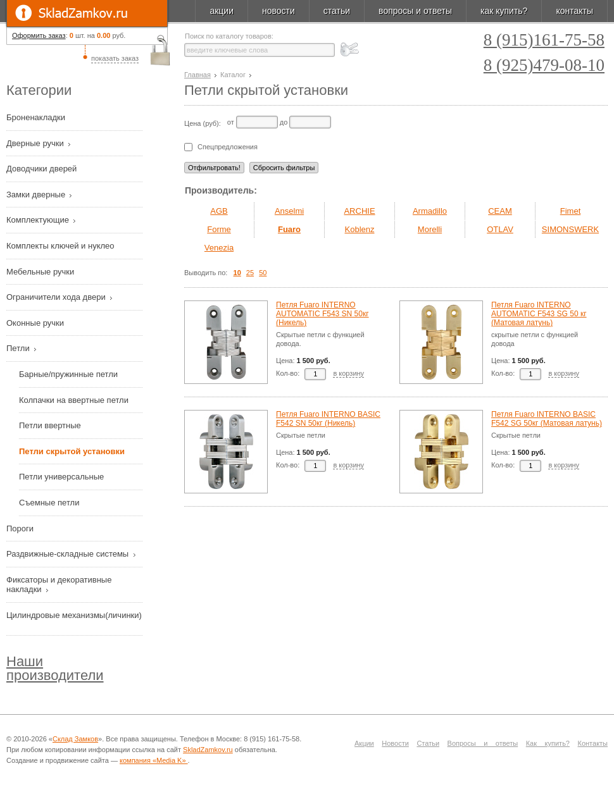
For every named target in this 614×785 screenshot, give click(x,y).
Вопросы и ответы (483, 743)
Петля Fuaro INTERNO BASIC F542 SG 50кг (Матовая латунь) (546, 419)
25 (250, 272)
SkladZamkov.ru (87, 13)
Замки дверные (37, 194)
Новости (395, 743)
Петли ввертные (50, 425)
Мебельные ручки (41, 271)
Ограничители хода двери (57, 297)
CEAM (500, 211)
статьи (336, 11)
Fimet (570, 211)
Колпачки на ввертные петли (73, 400)
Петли (19, 348)
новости (278, 11)
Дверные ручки (36, 143)
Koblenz (360, 229)
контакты (574, 11)
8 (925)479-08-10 (544, 65)
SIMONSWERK (570, 229)
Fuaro (289, 229)
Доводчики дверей (42, 168)
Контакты (593, 743)
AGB (218, 211)
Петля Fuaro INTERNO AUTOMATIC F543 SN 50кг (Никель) (322, 313)
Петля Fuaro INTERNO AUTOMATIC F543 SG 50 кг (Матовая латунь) (539, 313)
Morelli (430, 229)
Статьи (428, 743)
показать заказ (115, 58)
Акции (364, 743)
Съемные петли (49, 502)
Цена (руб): (202, 123)
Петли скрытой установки (72, 451)
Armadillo (430, 211)
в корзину (348, 373)
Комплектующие (39, 220)
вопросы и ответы (415, 11)
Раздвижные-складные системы (68, 554)
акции (222, 11)
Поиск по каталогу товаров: (229, 36)
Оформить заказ (39, 35)
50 (262, 272)
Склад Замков (75, 739)
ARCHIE (359, 211)
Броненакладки (37, 117)
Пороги (21, 528)
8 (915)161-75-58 (544, 40)
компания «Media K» (154, 760)
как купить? (503, 11)
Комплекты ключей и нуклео (61, 245)
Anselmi (289, 211)
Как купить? (548, 743)
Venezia (219, 247)
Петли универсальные (61, 476)
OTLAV (500, 229)
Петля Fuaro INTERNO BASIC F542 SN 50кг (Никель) (328, 419)
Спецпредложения (227, 147)
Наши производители (55, 668)
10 (237, 272)
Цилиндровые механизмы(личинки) (74, 615)
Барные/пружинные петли (68, 374)
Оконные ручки (36, 323)
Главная (197, 74)
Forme (219, 229)
